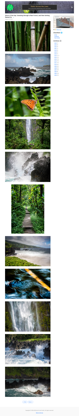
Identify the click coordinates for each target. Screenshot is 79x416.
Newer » (30, 402)
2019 (55, 50)
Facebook (56, 36)
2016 (55, 53)
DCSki (55, 35)
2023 (55, 44)
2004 (55, 75)
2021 (55, 48)
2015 (55, 55)
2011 (55, 62)
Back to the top (39, 412)
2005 (55, 73)
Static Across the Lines (39, 6)
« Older (24, 402)
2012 (55, 61)
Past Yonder (57, 37)
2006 (55, 71)
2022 (55, 46)
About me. (59, 29)
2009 (55, 66)
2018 (55, 52)
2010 (55, 64)
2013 (55, 59)
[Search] (72, 7)
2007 (55, 69)
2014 (55, 57)
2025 (55, 43)
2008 (55, 68)
